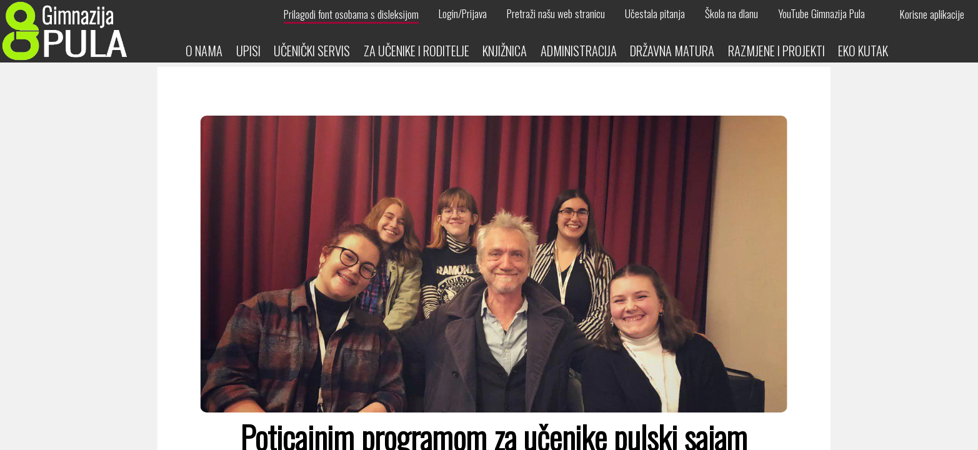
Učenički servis (312, 50)
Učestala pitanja (655, 14)
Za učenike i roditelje (416, 50)
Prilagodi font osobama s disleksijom (351, 14)
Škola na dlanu (731, 14)
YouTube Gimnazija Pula (821, 14)
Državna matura (672, 50)
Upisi (248, 50)
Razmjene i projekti (776, 50)
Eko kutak (863, 50)
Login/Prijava (463, 14)
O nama (204, 50)
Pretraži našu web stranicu (556, 14)
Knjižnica (504, 50)
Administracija (579, 50)
